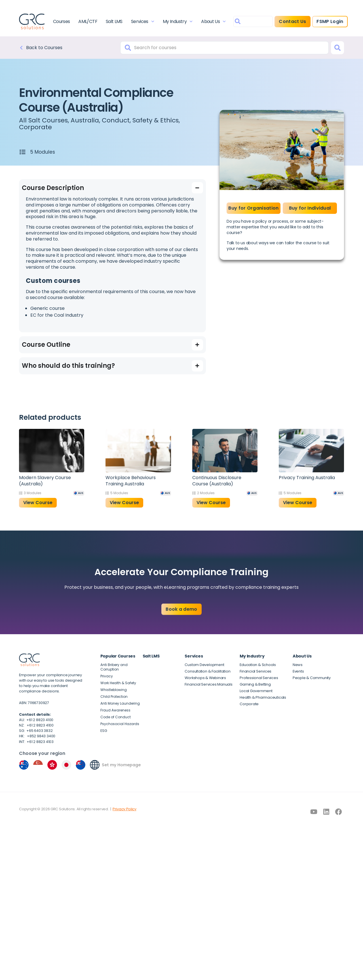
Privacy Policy (124, 809)
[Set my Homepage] (95, 765)
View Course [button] (37, 502)
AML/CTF (87, 21)
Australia (85, 120)
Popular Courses (117, 656)
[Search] (337, 47)
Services (142, 21)
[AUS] (78, 493)
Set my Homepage (121, 765)
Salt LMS (114, 21)
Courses (61, 21)
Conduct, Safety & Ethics (140, 120)
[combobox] (253, 21)
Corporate (35, 127)
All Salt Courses (43, 120)
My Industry (178, 21)
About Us (213, 21)
